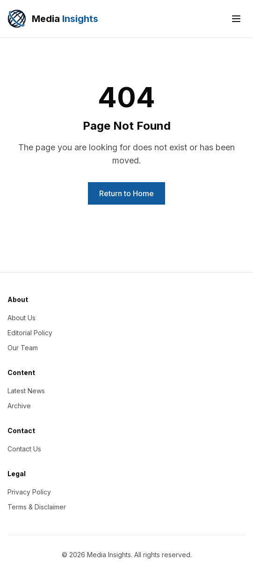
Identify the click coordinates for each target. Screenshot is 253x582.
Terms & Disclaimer (36, 507)
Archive (19, 406)
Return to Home (126, 193)
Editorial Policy (29, 333)
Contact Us (24, 449)
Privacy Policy (29, 492)
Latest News (26, 391)
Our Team (22, 348)
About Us (21, 318)
